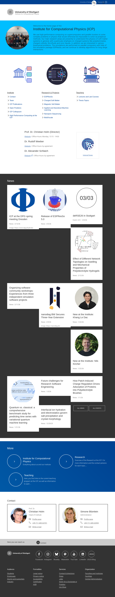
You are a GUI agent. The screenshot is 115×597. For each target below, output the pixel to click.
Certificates (37, 581)
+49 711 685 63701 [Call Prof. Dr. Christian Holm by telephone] (39, 523)
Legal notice (37, 573)
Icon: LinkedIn (82, 554)
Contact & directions (66, 573)
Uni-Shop (62, 587)
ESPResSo (48, 97)
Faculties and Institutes (94, 573)
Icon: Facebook (39, 554)
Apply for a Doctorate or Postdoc (68, 582)
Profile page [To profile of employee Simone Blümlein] (88, 519)
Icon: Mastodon (65, 554)
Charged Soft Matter (52, 100)
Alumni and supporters (15, 579)
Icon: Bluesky (56, 554)
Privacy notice (38, 576)
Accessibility (38, 579)
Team (12, 100)
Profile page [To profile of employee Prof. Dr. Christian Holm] (36, 519)
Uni (86, 2)
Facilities (88, 576)
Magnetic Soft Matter (52, 104)
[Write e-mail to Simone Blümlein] (86, 526)
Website (28, 136)
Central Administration (93, 579)
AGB (35, 584)
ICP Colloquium (16, 112)
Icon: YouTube (74, 554)
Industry (10, 581)
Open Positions (15, 108)
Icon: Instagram (48, 554)
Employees (11, 576)
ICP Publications (16, 104)
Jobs (61, 579)
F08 (101, 2)
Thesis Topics (84, 100)
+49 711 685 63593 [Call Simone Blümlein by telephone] (91, 523)
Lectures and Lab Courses (89, 97)
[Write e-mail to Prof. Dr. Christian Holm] (35, 526)
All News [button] (80, 408)
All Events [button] (97, 408)
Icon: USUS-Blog (91, 554)
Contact (13, 97)
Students (10, 573)
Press (61, 576)
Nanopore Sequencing (52, 114)
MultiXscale (48, 117)
